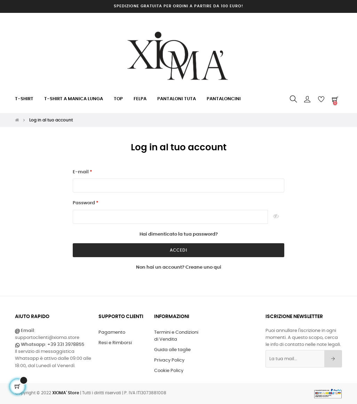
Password (84, 203)
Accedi (178, 250)
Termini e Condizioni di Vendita (176, 336)
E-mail (81, 172)
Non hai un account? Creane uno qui (178, 267)
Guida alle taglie (172, 350)
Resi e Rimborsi (115, 343)
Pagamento (111, 332)
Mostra (276, 217)
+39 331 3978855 (65, 344)
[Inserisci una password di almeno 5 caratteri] (170, 217)
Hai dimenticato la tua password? (179, 234)
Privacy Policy (169, 360)
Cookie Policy (168, 371)
